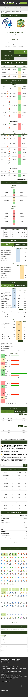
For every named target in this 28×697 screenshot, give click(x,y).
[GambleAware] (4, 692)
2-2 (19, 91)
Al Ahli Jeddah (21, 190)
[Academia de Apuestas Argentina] (2, 686)
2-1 (19, 135)
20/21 (9, 102)
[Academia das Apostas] (4, 686)
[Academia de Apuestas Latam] (16, 686)
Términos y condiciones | (6, 677)
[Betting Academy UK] (18, 686)
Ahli (14, 88)
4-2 (12, 483)
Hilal (19, 478)
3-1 (19, 149)
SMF (8, 674)
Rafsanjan (15, 112)
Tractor (19, 494)
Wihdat (5, 497)
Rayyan (19, 483)
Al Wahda (19, 489)
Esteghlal (9, 32)
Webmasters (19, 675)
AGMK (5, 478)
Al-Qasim (15, 163)
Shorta (20, 32)
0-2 (19, 105)
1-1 (19, 72)
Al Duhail (24, 91)
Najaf (15, 149)
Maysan (24, 171)
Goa (5, 489)
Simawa (24, 152)
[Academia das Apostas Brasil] (7, 686)
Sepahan (14, 115)
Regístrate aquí (15, 673)
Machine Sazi (14, 105)
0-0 (19, 88)
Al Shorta (6, 192)
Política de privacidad (15, 677)
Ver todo (14, 542)
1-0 (19, 108)
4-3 (19, 93)
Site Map (2, 674)
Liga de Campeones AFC (14, 42)
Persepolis (15, 128)
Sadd (6, 491)
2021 (14, 44)
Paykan (24, 101)
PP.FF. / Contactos (23, 676)
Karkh (15, 175)
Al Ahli (5, 234)
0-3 (19, 69)
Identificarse (24, 2)
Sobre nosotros (5, 690)
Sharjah (5, 494)
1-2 (12, 491)
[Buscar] (25, 465)
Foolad (24, 108)
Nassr (19, 491)
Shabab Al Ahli (6, 475)
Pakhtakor (6, 486)
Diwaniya (24, 159)
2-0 (19, 115)
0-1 (12, 475)
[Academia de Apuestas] (13, 686)
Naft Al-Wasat (14, 156)
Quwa (19, 486)
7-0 (19, 152)
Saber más (3, 8)
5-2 (19, 98)
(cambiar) (22, 629)
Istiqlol (19, 475)
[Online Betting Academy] (10, 686)
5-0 (19, 159)
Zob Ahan (24, 124)
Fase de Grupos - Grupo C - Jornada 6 (14, 46)
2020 (9, 73)
